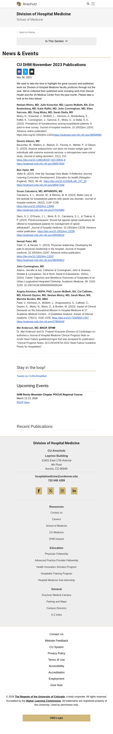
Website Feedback (56, 640)
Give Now (56, 685)
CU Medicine (56, 532)
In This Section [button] (56, 41)
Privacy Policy (56, 653)
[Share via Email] (31, 72)
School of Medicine (30, 19)
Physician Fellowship (56, 553)
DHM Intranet (56, 539)
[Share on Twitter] (25, 72)
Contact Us (56, 634)
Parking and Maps (57, 601)
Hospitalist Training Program (56, 573)
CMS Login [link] (56, 717)
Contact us (56, 512)
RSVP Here (23, 402)
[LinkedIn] (74, 495)
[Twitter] (50, 495)
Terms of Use (56, 659)
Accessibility (56, 666)
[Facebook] (38, 495)
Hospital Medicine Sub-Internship (56, 580)
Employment (56, 678)
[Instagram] (62, 495)
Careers (56, 519)
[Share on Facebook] (19, 72)
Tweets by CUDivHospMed (32, 376)
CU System (56, 647)
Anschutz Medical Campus (56, 595)
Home (31, 32)
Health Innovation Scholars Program (56, 567)
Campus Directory (56, 608)
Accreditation (56, 672)
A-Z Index (56, 614)
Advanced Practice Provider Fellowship (56, 560)
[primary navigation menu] (93, 4)
